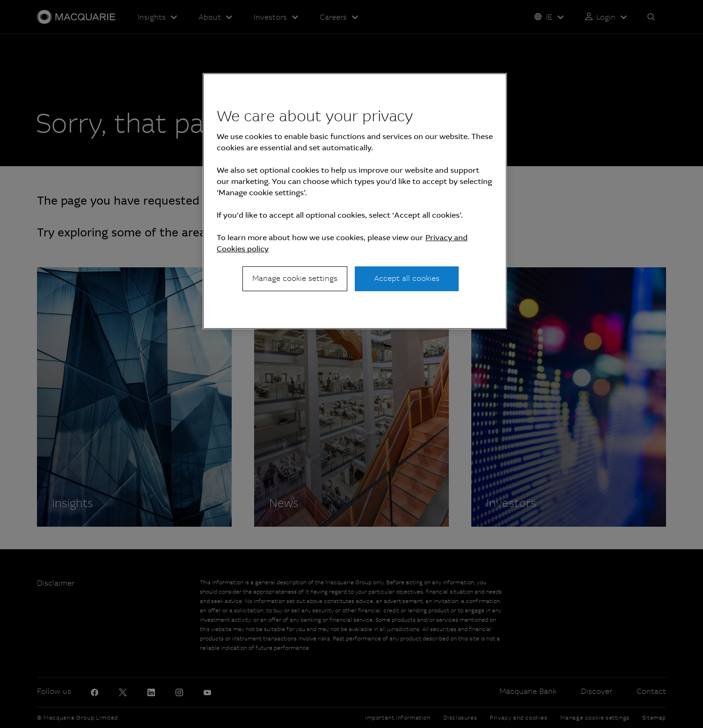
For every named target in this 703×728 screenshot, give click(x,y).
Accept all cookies (406, 278)
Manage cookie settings (294, 278)
